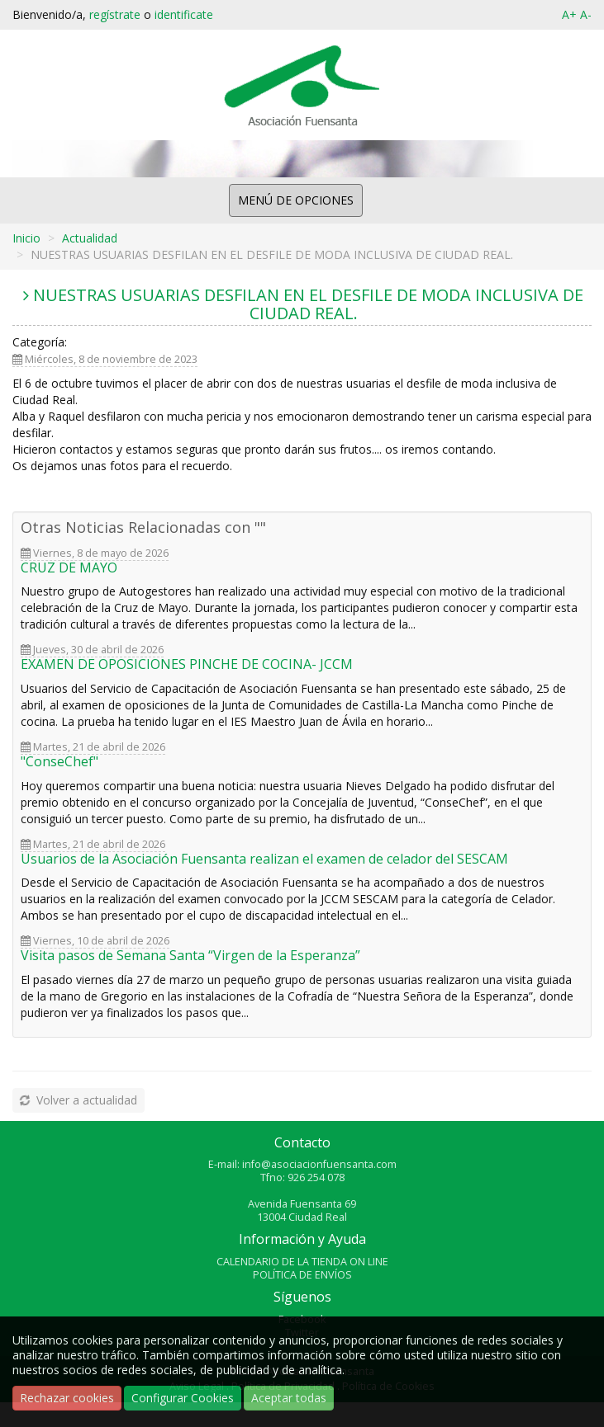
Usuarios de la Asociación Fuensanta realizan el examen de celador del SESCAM (264, 859)
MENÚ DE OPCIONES (296, 200)
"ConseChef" (59, 761)
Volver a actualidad (77, 1100)
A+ (569, 14)
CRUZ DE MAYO (69, 567)
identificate (184, 14)
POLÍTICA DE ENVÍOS (302, 1275)
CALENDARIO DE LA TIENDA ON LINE (302, 1262)
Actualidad (89, 238)
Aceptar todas (288, 1398)
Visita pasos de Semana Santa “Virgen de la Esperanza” (190, 955)
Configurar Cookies (182, 1398)
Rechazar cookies (67, 1398)
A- (586, 14)
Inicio (26, 238)
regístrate (114, 14)
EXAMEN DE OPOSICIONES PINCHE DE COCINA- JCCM (187, 664)
